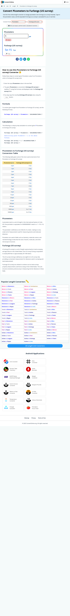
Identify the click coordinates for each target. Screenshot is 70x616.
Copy (8, 53)
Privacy (34, 418)
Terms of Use (42, 418)
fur (14, 50)
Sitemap (26, 418)
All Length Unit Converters (35, 346)
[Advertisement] (58, 42)
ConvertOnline (7, 2)
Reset (8, 40)
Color (66, 2)
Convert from (7, 22)
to (8, 286)
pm (30, 36)
